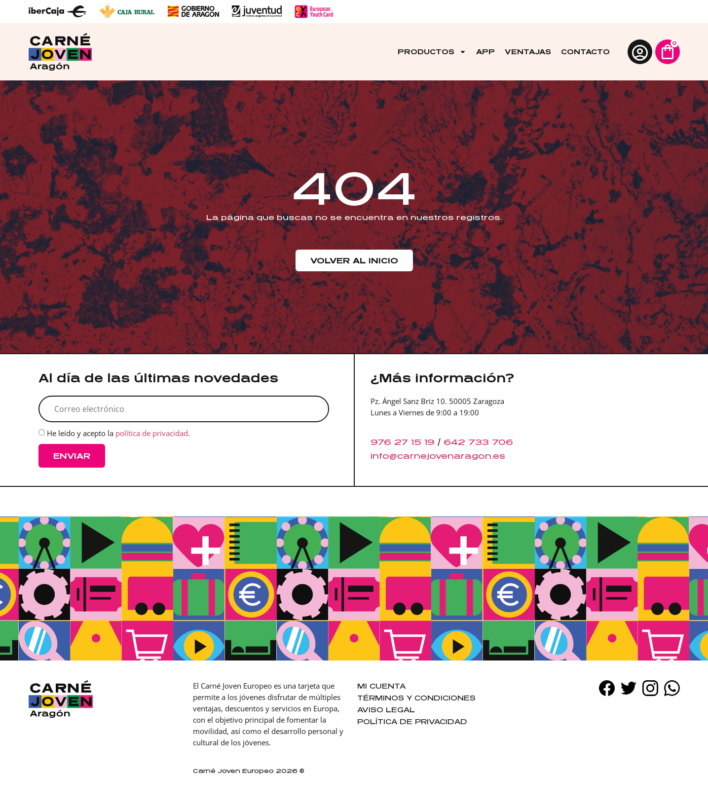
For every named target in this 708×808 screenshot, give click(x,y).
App (485, 51)
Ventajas (528, 51)
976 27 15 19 (403, 442)
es (499, 456)
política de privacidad (151, 434)
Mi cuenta (381, 686)
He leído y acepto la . (118, 434)
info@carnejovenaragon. (432, 456)
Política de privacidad (412, 721)
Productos (432, 52)
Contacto (585, 51)
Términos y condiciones (416, 698)
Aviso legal (386, 709)
